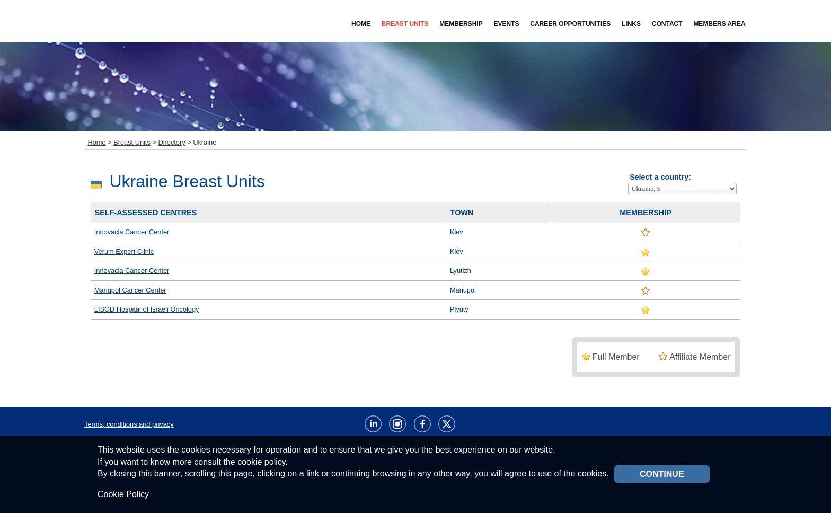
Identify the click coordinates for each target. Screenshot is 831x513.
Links (631, 24)
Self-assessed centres (146, 212)
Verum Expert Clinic (124, 251)
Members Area (719, 24)
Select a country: (660, 177)
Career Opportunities (570, 24)
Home (360, 24)
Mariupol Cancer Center (130, 290)
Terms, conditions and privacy (129, 424)
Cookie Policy (123, 494)
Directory (171, 142)
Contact (667, 24)
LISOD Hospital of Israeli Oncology (146, 309)
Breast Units (132, 142)
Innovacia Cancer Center (132, 232)
